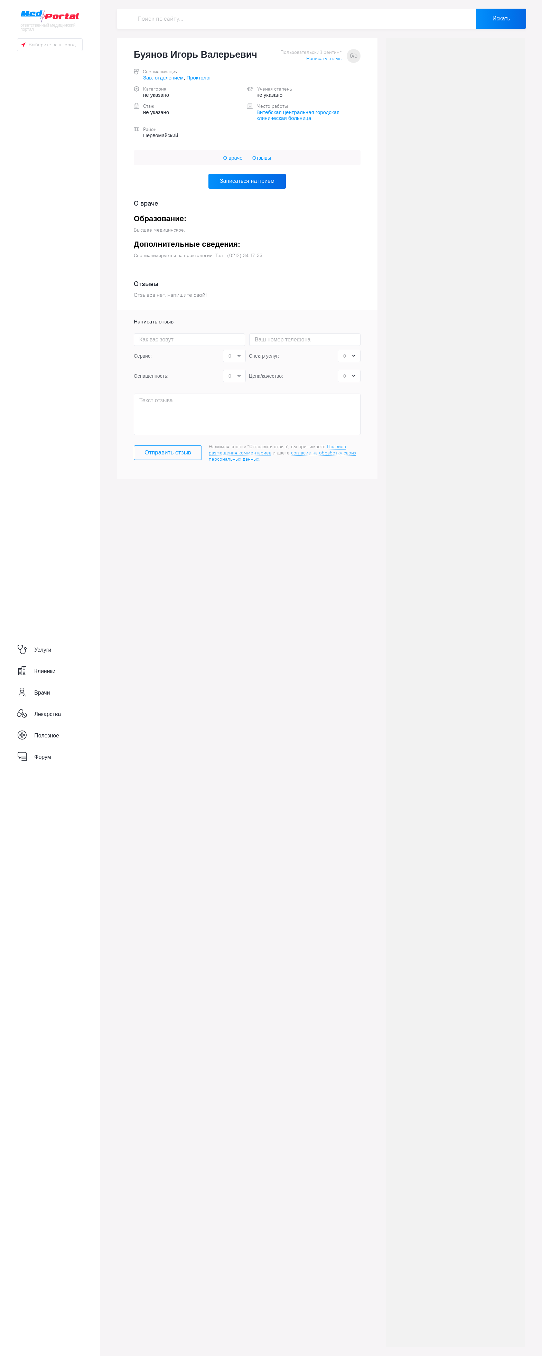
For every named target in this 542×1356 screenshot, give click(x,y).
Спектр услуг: (264, 356)
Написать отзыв (324, 58)
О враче (232, 158)
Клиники (36, 671)
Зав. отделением (163, 78)
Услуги (34, 650)
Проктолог (198, 78)
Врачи (33, 693)
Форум (34, 757)
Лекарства (39, 714)
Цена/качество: (266, 376)
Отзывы (261, 158)
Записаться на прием (247, 181)
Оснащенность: (151, 376)
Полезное (38, 736)
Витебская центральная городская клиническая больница (297, 115)
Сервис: (143, 356)
